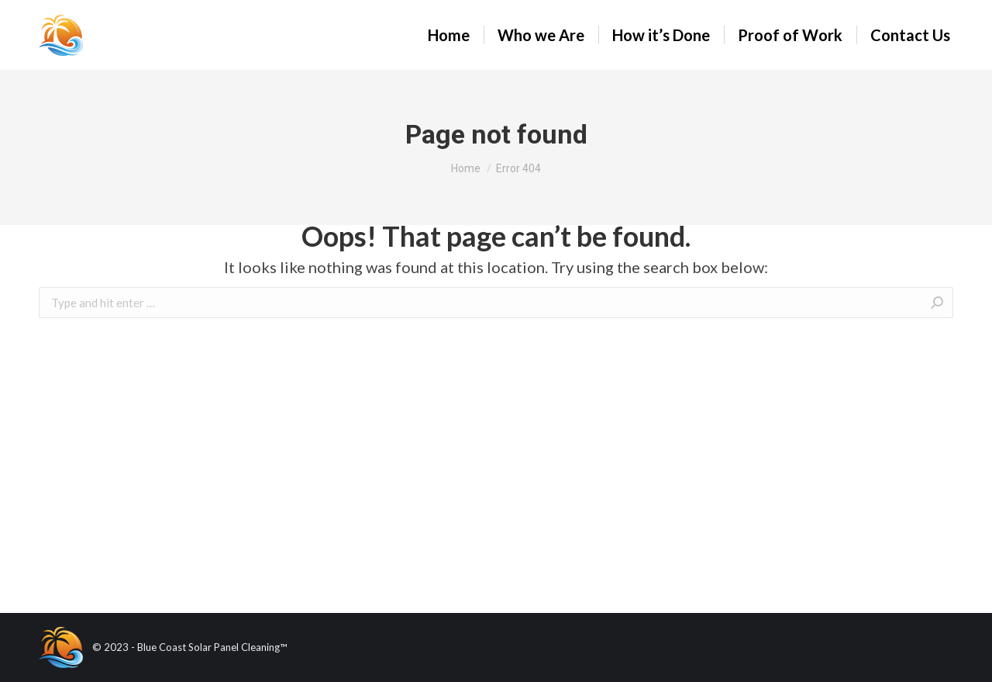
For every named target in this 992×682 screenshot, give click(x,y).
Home (465, 168)
